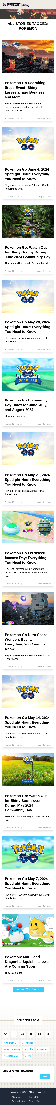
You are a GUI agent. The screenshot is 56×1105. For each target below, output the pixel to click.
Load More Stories (28, 989)
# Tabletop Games (12, 1056)
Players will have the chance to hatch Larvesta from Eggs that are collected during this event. (24, 107)
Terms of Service (36, 1101)
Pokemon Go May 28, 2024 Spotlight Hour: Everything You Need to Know (27, 327)
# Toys (28, 1056)
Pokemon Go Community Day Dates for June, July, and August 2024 (26, 405)
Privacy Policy (18, 1101)
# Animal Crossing (12, 1049)
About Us (16, 1097)
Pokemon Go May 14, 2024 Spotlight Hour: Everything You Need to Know (27, 722)
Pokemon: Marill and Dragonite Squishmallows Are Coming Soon (27, 961)
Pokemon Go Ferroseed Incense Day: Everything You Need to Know (25, 557)
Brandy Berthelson (43, 118)
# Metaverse (27, 1043)
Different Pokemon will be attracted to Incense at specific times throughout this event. (26, 572)
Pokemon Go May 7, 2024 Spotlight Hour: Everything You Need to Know (27, 883)
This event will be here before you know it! (27, 263)
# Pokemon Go (10, 1043)
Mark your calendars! (16, 416)
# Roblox (29, 1049)
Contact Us (34, 1097)
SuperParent (16, 1092)
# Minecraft (42, 1049)
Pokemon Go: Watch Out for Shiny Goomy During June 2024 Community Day (27, 252)
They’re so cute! (13, 973)
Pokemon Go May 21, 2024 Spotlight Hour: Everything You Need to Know (27, 479)
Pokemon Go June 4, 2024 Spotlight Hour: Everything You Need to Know (27, 174)
